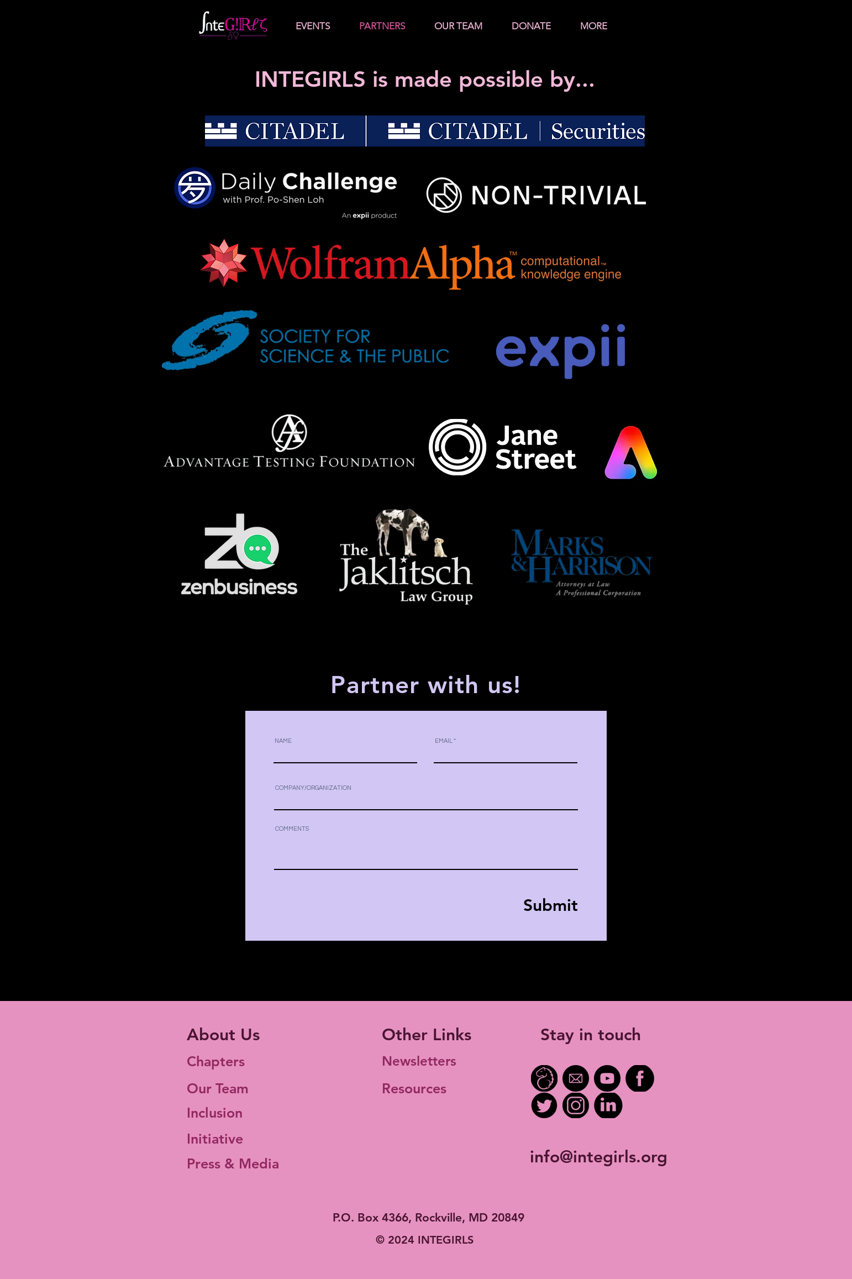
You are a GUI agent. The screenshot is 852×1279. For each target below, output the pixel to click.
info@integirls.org (598, 1157)
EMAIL (444, 741)
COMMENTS (292, 829)
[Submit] (527, 905)
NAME (283, 741)
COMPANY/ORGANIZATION (313, 788)
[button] (312, 26)
